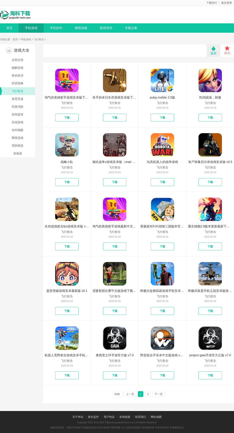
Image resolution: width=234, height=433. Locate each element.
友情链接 (124, 416)
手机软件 (56, 28)
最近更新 (226, 2)
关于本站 (77, 416)
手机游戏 (31, 28)
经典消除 (17, 106)
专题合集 (131, 28)
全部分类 (17, 60)
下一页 (158, 394)
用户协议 (109, 416)
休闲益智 (17, 114)
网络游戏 (17, 137)
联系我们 (140, 416)
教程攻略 (81, 28)
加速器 (17, 153)
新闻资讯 (106, 28)
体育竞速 (17, 98)
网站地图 (156, 416)
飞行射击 (39, 39)
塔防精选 (17, 145)
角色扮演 (17, 75)
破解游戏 (17, 67)
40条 (117, 394)
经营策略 (17, 83)
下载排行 (211, 2)
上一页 (130, 394)
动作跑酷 (17, 130)
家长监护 (93, 416)
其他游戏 (17, 122)
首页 (9, 28)
